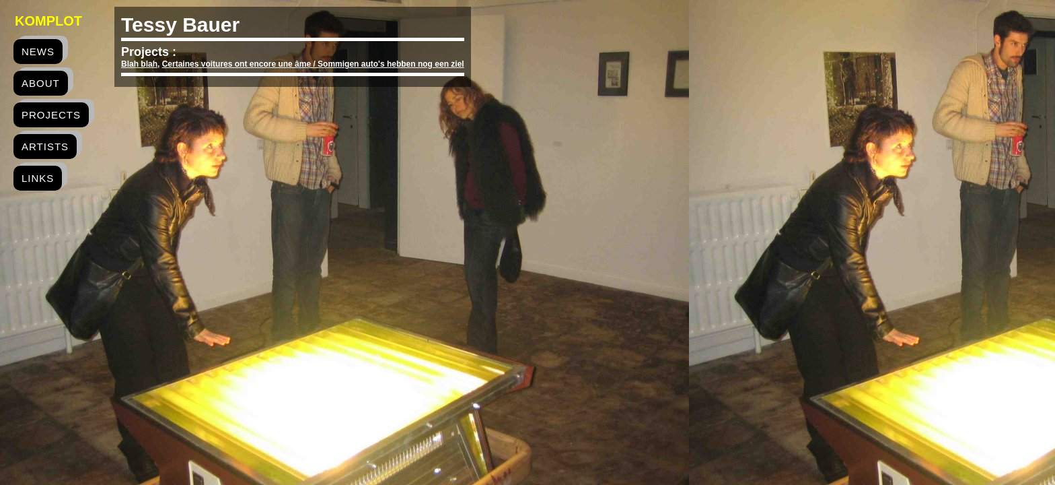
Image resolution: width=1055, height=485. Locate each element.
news (38, 51)
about (41, 83)
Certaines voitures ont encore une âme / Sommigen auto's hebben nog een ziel (313, 64)
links (38, 178)
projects (51, 115)
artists (45, 146)
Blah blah (139, 64)
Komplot (48, 20)
